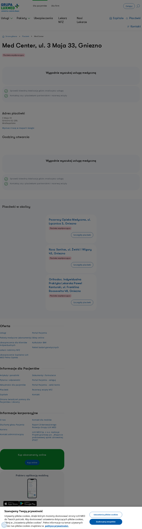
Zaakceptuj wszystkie (106, 521)
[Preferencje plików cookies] (4, 525)
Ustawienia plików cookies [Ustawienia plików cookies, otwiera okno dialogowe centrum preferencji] (106, 514)
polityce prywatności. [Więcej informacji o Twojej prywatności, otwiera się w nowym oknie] (56, 525)
